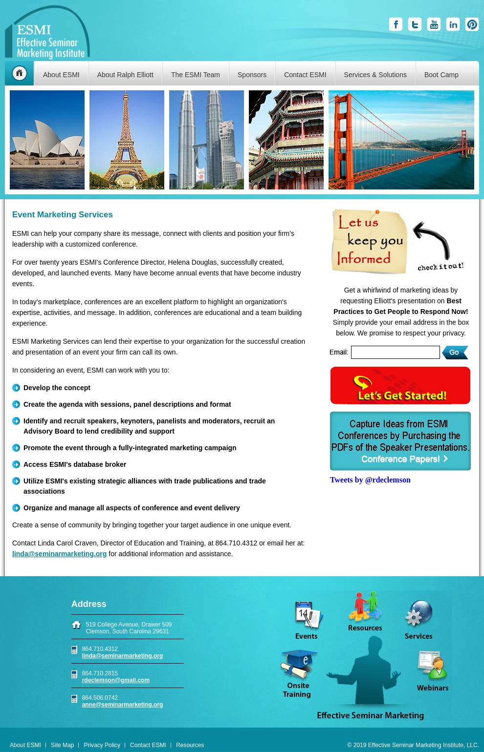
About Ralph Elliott (125, 75)
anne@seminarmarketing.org (122, 704)
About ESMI (61, 75)
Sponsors (252, 75)
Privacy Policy (102, 745)
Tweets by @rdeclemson (370, 480)
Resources (190, 745)
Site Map (62, 745)
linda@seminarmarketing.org (122, 655)
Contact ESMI (305, 75)
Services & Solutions (375, 75)
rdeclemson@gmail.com (116, 680)
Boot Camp (441, 75)
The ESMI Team (195, 75)
